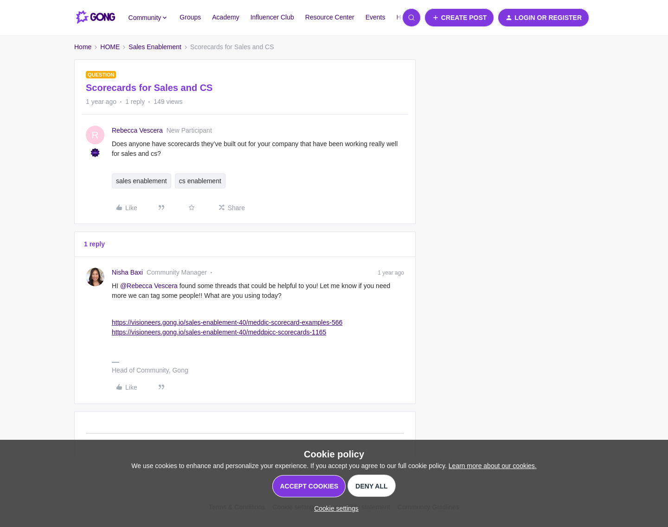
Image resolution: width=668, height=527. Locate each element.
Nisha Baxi (127, 272)
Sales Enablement (154, 47)
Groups (190, 17)
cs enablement (200, 181)
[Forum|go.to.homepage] (95, 17)
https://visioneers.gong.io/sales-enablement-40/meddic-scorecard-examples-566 (227, 322)
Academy (225, 17)
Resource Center (329, 17)
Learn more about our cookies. (493, 465)
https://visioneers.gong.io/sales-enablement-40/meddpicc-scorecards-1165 (219, 332)
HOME (110, 47)
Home (82, 47)
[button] (459, 17)
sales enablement (141, 181)
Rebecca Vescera (137, 130)
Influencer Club (272, 17)
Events (375, 17)
